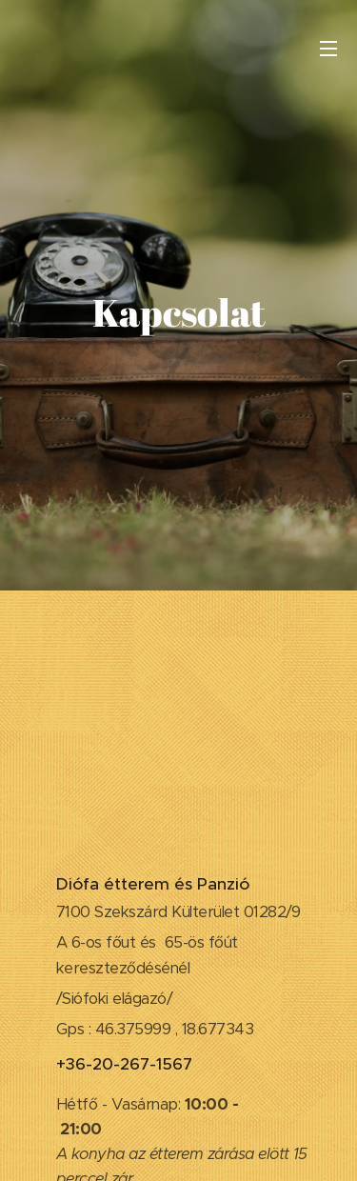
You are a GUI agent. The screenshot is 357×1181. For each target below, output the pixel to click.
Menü (328, 49)
